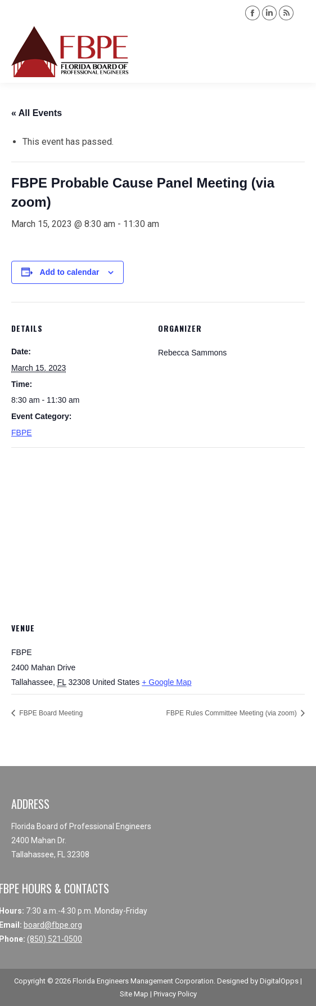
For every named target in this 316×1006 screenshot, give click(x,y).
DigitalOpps (279, 981)
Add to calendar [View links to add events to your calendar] (70, 272)
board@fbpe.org (53, 924)
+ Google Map (166, 682)
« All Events (36, 113)
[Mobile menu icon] (298, 52)
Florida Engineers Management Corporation (143, 981)
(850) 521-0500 (54, 938)
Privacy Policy (175, 994)
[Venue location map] (158, 529)
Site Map (134, 994)
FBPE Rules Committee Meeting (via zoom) (232, 713)
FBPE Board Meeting (50, 713)
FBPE (21, 432)
